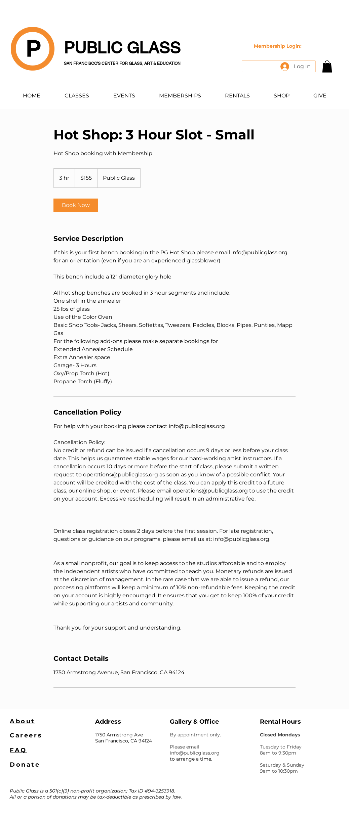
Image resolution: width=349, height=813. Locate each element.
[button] (327, 66)
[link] (75, 205)
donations (65, 797)
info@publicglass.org (195, 753)
